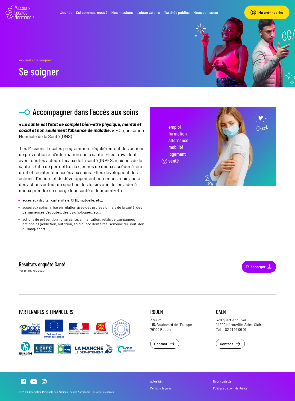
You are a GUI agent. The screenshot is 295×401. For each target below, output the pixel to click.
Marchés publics (177, 12)
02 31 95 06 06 (236, 329)
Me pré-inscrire (267, 12)
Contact (164, 344)
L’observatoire (148, 12)
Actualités (156, 381)
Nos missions (122, 12)
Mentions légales (160, 388)
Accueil (25, 60)
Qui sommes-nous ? (92, 12)
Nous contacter (205, 12)
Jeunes (66, 12)
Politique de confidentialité (230, 388)
